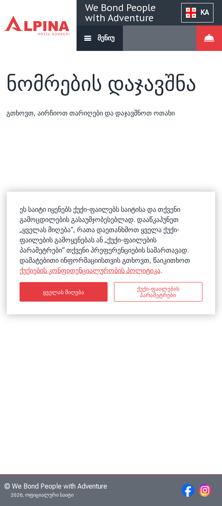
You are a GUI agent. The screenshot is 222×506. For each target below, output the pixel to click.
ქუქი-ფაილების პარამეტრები (158, 292)
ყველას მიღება (64, 292)
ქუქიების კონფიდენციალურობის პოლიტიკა (90, 271)
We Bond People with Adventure (120, 12)
